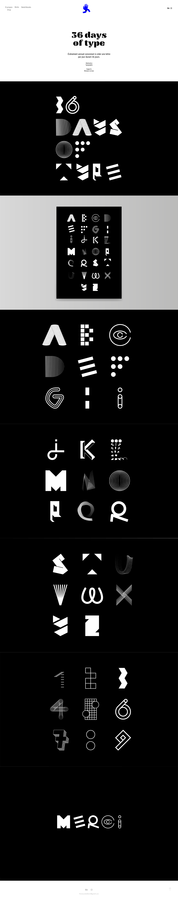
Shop (9, 10)
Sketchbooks (26, 7)
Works (17, 7)
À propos (8, 7)
